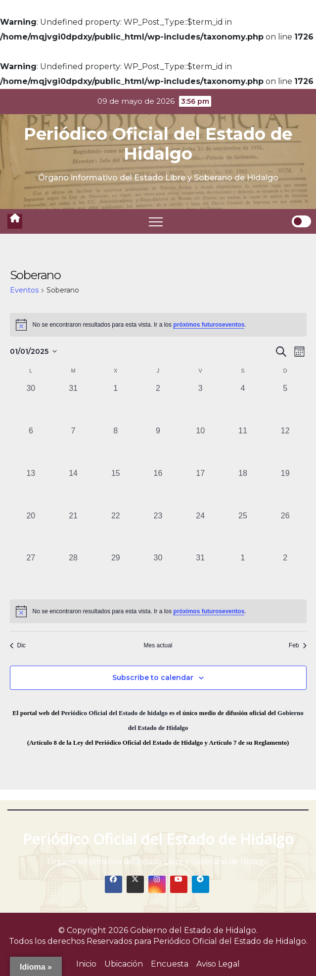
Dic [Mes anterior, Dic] (18, 645)
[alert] (158, 325)
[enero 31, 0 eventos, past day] (200, 573)
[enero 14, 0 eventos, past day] (73, 488)
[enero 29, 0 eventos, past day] (115, 573)
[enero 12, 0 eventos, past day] (285, 446)
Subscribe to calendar (152, 677)
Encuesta (169, 964)
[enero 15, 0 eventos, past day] (115, 488)
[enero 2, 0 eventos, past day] (158, 403)
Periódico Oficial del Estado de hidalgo (114, 713)
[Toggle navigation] (155, 221)
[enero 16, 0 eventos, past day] (158, 488)
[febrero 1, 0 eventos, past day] (243, 573)
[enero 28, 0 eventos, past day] (73, 573)
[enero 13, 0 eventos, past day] (31, 488)
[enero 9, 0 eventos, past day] (158, 446)
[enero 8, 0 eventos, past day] (115, 446)
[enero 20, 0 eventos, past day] (31, 531)
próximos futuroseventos (208, 324)
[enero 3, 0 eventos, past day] (200, 403)
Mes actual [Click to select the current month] (157, 645)
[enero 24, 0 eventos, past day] (200, 531)
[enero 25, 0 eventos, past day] (243, 531)
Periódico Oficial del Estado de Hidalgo (158, 144)
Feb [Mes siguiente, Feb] (298, 645)
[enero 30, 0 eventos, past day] (158, 573)
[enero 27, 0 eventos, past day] (31, 573)
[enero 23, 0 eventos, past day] (158, 531)
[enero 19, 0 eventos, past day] (285, 488)
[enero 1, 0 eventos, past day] (115, 403)
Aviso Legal (218, 964)
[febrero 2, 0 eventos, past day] (285, 573)
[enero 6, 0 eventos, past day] (31, 446)
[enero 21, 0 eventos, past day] (73, 531)
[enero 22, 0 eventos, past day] (115, 531)
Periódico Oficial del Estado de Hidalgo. (230, 941)
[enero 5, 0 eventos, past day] (285, 403)
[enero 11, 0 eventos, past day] (243, 446)
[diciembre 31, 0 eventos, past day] (73, 403)
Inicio (86, 964)
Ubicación (123, 964)
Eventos (24, 290)
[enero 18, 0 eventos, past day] (243, 488)
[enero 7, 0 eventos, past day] (73, 446)
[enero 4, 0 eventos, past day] (243, 403)
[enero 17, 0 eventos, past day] (200, 488)
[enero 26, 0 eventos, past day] (285, 531)
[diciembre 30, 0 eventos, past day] (31, 403)
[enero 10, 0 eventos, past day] (200, 446)
